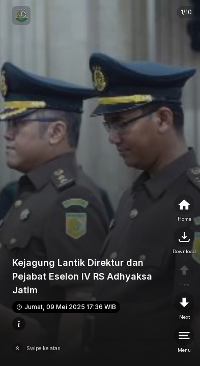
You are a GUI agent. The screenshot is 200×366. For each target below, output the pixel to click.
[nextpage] (184, 241)
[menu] (184, 339)
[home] (184, 208)
